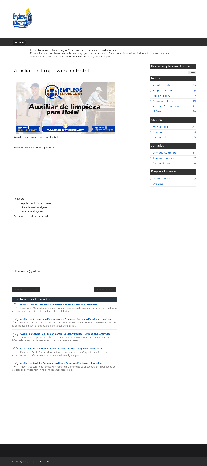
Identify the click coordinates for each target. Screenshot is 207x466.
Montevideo (160, 126)
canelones (159, 132)
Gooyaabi (55, 461)
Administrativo (162, 85)
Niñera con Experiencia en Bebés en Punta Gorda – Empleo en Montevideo (61, 348)
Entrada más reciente (26, 289)
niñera (157, 111)
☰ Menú (19, 42)
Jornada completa (165, 152)
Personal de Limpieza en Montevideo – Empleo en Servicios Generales (58, 304)
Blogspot (28, 461)
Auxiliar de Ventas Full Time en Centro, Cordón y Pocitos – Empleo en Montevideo (65, 334)
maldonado (160, 137)
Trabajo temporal (164, 158)
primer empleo (162, 178)
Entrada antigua (105, 289)
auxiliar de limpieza (166, 106)
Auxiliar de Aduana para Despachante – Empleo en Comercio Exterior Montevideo (65, 319)
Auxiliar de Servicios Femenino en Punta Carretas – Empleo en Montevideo (61, 363)
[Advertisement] (65, 175)
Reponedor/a (161, 95)
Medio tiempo (162, 163)
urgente (158, 183)
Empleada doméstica (167, 90)
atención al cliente (165, 101)
